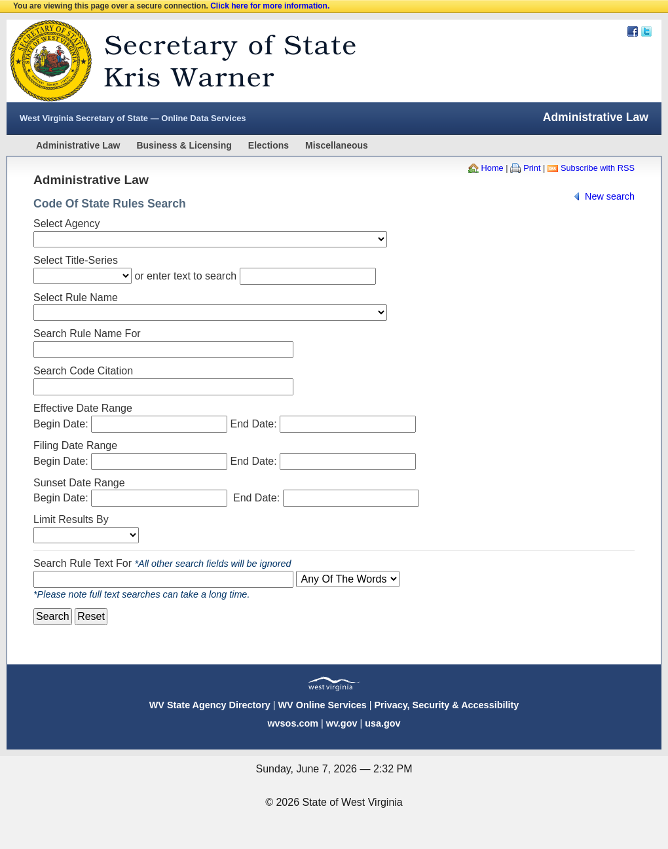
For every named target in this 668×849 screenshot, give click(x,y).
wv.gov (342, 723)
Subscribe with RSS (598, 168)
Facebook (632, 31)
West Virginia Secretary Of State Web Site (175, 61)
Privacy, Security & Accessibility (446, 705)
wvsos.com (292, 723)
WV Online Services (322, 705)
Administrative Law (78, 145)
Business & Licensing (183, 145)
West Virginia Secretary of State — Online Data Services (133, 118)
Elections (268, 145)
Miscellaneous (336, 145)
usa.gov (382, 723)
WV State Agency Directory (209, 705)
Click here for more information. (269, 5)
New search (610, 196)
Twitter (646, 31)
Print (531, 168)
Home (492, 168)
